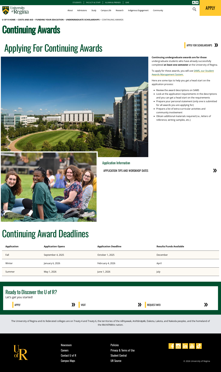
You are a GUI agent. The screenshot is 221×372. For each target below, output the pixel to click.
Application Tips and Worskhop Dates (125, 170)
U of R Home (8, 19)
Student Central (119, 355)
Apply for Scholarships (199, 45)
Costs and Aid (25, 19)
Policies (115, 345)
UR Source (116, 360)
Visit (83, 305)
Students (77, 2)
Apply (17, 305)
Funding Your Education (49, 19)
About (70, 10)
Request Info (154, 305)
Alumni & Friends (113, 2)
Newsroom (66, 345)
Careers (64, 350)
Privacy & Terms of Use (123, 350)
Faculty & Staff (93, 2)
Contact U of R (68, 355)
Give (127, 2)
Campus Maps (68, 360)
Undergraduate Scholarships (83, 19)
